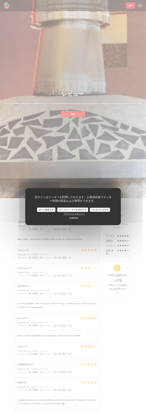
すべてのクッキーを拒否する (72, 209)
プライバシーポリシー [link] (74, 214)
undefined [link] (73, 217)
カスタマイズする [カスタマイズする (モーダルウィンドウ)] (100, 209)
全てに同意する (46, 209)
